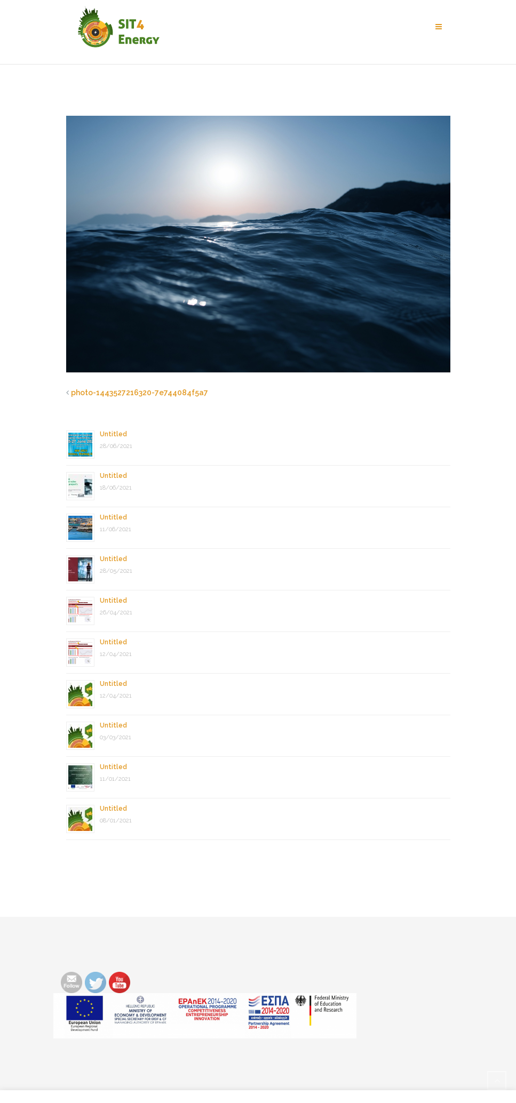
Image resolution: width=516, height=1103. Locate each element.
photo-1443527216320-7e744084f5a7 (139, 392)
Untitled (113, 434)
